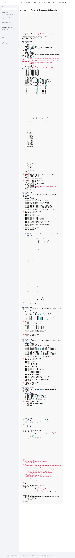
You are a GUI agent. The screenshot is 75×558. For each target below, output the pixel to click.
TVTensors (3, 15)
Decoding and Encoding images (6, 22)
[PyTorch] (4, 2)
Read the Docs (37, 511)
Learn (21, 2)
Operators (3, 21)
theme (29, 511)
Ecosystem (28, 2)
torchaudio (3, 37)
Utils (2, 19)
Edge (35, 2)
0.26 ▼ (3, 6)
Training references (4, 30)
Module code (24, 5)
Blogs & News (47, 2)
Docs (40, 2)
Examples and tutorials (5, 29)
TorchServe (3, 42)
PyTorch (3, 36)
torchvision (3, 39)
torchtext (3, 38)
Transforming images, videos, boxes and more (8, 14)
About (54, 2)
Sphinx (25, 511)
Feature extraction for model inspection (7, 23)
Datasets (3, 18)
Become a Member (62, 2)
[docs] (23, 430)
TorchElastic (3, 41)
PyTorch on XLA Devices (5, 43)
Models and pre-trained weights (6, 17)
